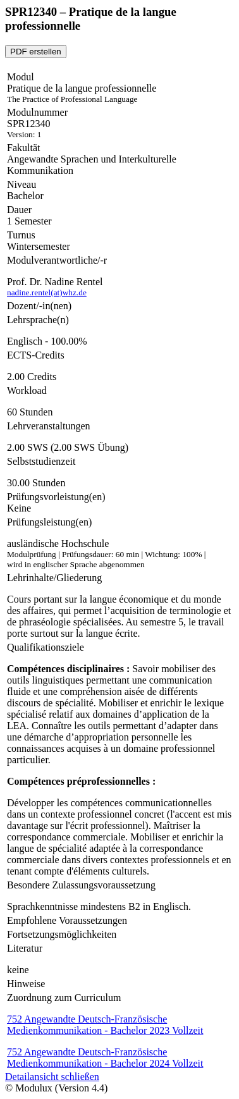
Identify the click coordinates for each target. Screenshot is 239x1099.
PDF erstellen (35, 51)
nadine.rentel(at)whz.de (47, 292)
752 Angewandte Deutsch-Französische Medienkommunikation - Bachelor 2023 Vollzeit (105, 1025)
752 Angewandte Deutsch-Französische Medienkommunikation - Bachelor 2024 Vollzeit (105, 1058)
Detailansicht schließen (52, 1076)
